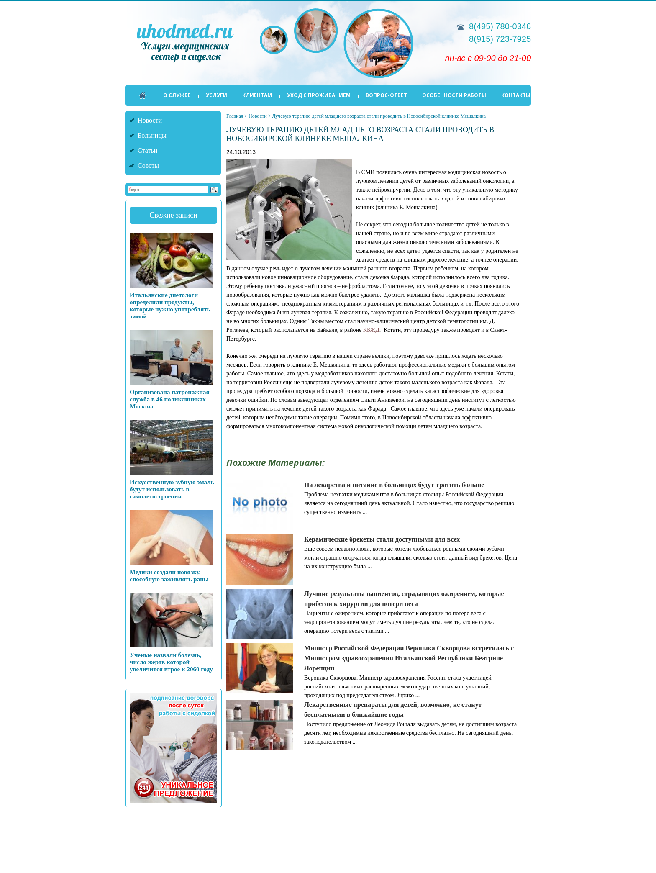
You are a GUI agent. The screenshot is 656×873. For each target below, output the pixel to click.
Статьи (147, 150)
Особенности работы (454, 95)
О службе (177, 95)
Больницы (152, 135)
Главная (234, 116)
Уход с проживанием (319, 95)
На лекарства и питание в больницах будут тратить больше (394, 484)
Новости (150, 120)
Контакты (515, 95)
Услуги (216, 95)
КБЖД (371, 330)
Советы (148, 165)
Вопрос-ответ (386, 95)
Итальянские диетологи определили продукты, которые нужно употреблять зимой (170, 306)
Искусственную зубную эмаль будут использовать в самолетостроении (172, 489)
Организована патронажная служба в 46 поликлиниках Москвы (170, 399)
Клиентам (257, 95)
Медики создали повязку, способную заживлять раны (169, 576)
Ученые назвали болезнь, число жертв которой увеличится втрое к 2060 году (171, 662)
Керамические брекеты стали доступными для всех (382, 539)
